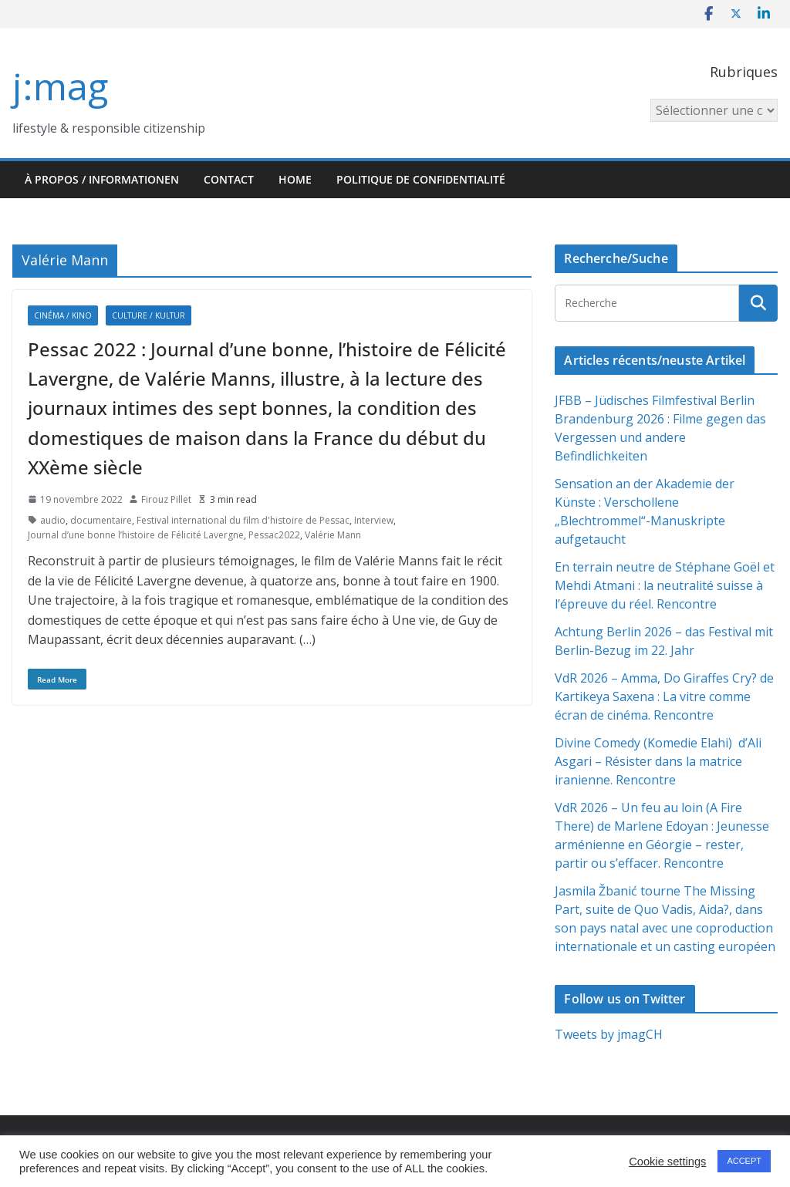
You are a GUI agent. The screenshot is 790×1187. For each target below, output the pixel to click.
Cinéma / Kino (63, 315)
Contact (229, 179)
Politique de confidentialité (420, 179)
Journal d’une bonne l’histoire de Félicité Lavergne (136, 534)
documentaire (101, 520)
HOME (295, 179)
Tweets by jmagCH (609, 1034)
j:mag (60, 86)
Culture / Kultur (148, 315)
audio (53, 520)
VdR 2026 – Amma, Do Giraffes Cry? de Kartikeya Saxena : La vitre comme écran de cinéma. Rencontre (664, 696)
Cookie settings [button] (667, 1161)
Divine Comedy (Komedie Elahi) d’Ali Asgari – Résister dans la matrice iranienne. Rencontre (658, 761)
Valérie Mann (333, 534)
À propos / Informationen (102, 179)
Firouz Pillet (166, 499)
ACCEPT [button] (744, 1160)
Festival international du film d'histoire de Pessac (243, 520)
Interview (373, 520)
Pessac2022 (274, 534)
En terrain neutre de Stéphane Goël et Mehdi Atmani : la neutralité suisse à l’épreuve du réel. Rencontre (665, 585)
